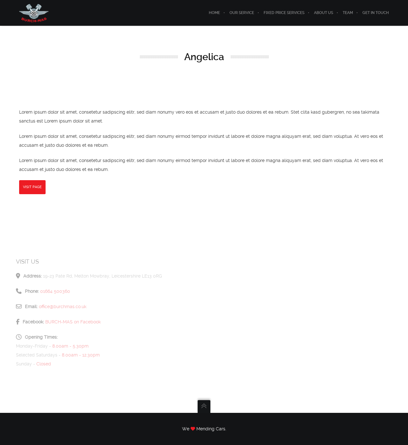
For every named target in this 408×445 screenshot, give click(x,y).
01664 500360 (55, 291)
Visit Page (32, 187)
